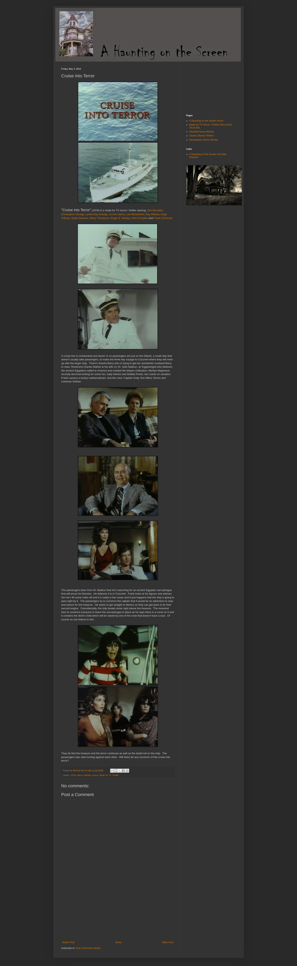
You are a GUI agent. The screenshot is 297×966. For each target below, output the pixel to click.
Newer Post (68, 942)
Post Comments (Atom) (88, 948)
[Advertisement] (118, 911)
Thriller (115, 775)
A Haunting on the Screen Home (206, 120)
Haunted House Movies (201, 131)
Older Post (167, 942)
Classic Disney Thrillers (201, 135)
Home (118, 942)
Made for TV (105, 775)
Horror (95, 775)
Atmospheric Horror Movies (203, 139)
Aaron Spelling (84, 775)
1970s (73, 775)
